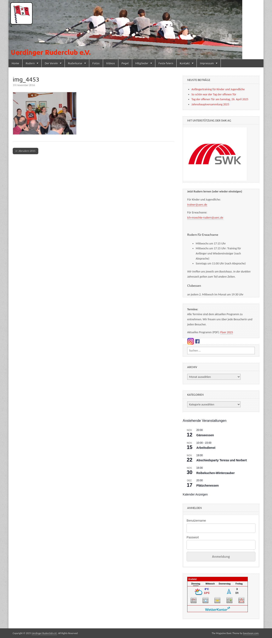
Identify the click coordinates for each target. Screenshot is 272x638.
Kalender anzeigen (195, 494)
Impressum (207, 63)
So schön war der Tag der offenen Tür (213, 94)
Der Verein (51, 63)
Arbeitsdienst (205, 447)
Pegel (125, 63)
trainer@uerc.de (197, 204)
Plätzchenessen (207, 485)
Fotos (96, 63)
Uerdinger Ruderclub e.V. (44, 633)
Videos (110, 63)
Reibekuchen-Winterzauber (215, 473)
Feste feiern (166, 63)
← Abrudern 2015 (25, 150)
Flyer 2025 (226, 332)
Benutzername (196, 520)
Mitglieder (141, 63)
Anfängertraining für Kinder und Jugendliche (218, 89)
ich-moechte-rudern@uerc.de (205, 217)
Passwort (193, 537)
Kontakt (185, 63)
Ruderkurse (75, 63)
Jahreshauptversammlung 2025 (210, 104)
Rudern (30, 63)
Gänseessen (205, 435)
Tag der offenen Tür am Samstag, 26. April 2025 (219, 99)
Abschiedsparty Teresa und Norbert (221, 460)
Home (15, 63)
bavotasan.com (251, 633)
